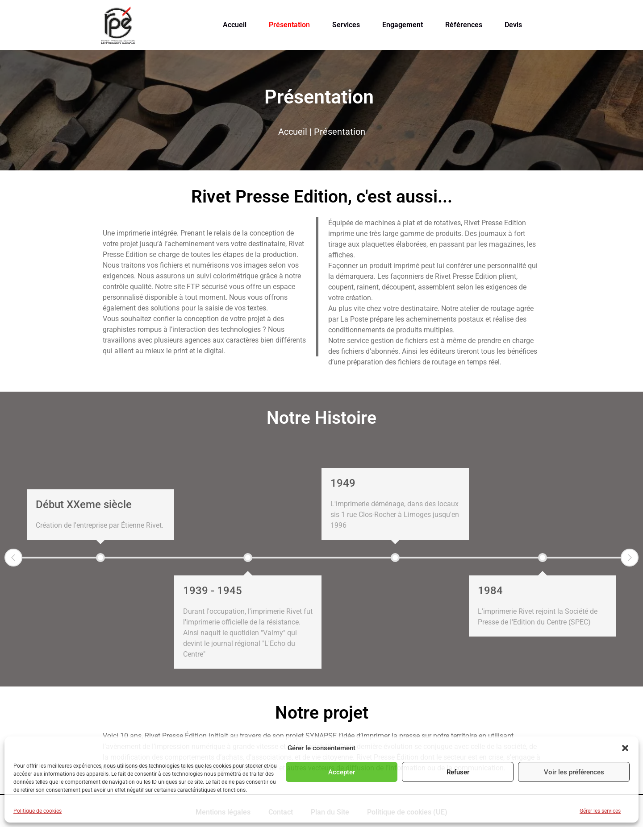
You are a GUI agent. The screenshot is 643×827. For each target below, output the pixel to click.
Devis (513, 25)
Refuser (458, 772)
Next (630, 557)
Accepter (341, 772)
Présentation (289, 25)
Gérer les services (600, 811)
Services (346, 25)
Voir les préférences (574, 772)
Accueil (234, 25)
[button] (625, 748)
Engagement (402, 25)
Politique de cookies (37, 811)
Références (463, 25)
